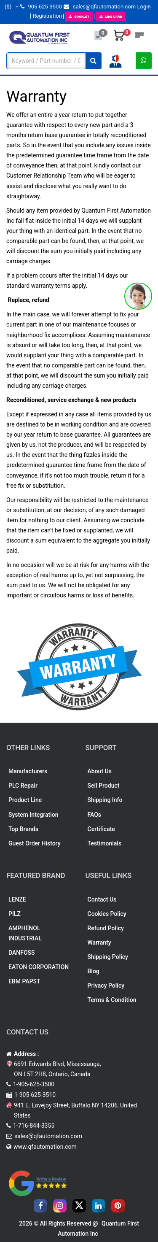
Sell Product (104, 785)
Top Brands (23, 829)
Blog (93, 971)
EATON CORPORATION (38, 967)
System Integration (33, 814)
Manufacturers (27, 771)
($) (12, 6)
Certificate (101, 829)
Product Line (25, 799)
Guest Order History (34, 843)
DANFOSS (21, 952)
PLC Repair (22, 785)
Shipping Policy (108, 956)
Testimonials (105, 843)
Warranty (99, 942)
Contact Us (102, 899)
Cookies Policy (107, 913)
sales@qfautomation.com (100, 6)
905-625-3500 (41, 6)
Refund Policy (106, 928)
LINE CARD (110, 17)
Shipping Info (105, 799)
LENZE (17, 899)
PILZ (14, 913)
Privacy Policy (106, 985)
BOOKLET (79, 17)
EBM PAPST (24, 981)
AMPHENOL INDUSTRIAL (25, 933)
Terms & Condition (112, 999)
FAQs (95, 814)
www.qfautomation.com (45, 1146)
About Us (100, 771)
